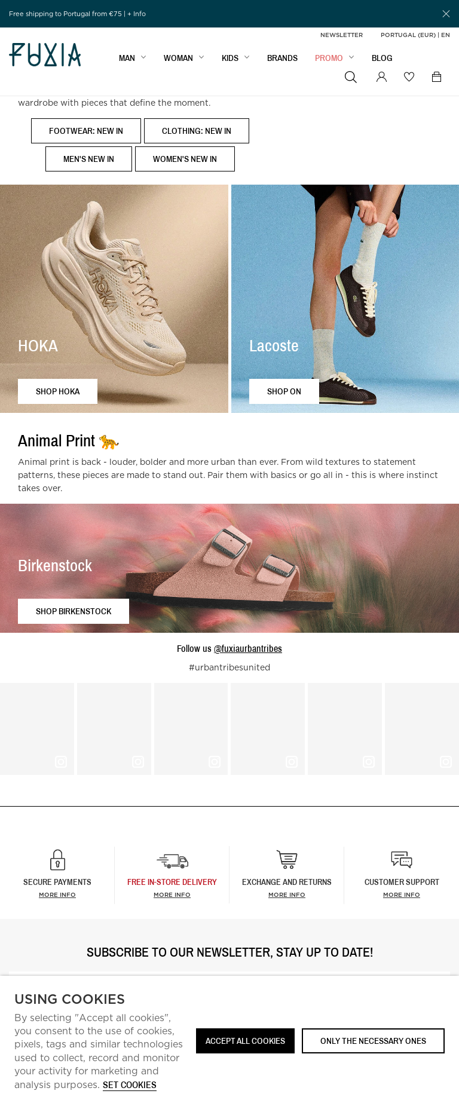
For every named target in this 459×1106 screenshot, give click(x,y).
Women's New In (185, 158)
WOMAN (178, 57)
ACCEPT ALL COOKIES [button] (245, 1040)
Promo (329, 57)
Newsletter (341, 34)
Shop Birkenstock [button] (73, 611)
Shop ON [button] (284, 391)
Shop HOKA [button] (57, 391)
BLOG (382, 57)
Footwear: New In (86, 130)
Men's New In (88, 158)
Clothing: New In (196, 130)
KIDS (230, 57)
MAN (127, 57)
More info (57, 894)
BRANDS (282, 57)
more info (172, 894)
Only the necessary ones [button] (373, 1040)
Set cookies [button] (130, 1085)
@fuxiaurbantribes (248, 648)
